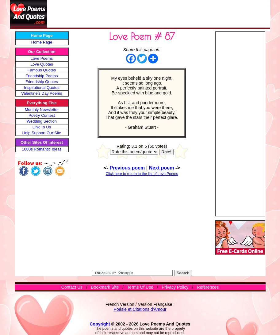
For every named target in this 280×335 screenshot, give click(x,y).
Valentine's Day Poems (41, 93)
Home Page (41, 42)
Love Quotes (41, 64)
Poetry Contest (42, 115)
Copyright (100, 324)
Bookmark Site (105, 287)
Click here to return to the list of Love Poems (141, 174)
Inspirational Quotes (41, 87)
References (208, 287)
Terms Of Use (140, 287)
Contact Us (71, 287)
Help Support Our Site (41, 133)
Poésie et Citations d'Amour (139, 309)
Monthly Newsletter (42, 109)
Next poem (161, 167)
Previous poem (127, 167)
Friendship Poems (42, 76)
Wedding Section (42, 121)
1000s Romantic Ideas (41, 149)
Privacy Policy (175, 287)
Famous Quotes (42, 70)
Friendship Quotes (41, 81)
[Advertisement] (158, 14)
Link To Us (42, 127)
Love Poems (42, 58)
